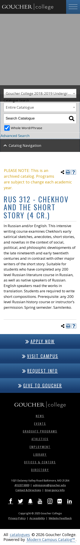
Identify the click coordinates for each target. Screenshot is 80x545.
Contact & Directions (28, 490)
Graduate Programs (40, 431)
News (40, 416)
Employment (40, 447)
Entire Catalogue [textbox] (20, 107)
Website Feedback (60, 518)
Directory (40, 470)
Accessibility (37, 518)
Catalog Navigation (25, 145)
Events (40, 423)
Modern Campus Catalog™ (51, 539)
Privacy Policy (17, 518)
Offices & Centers (40, 462)
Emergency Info (55, 490)
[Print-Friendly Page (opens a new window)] (68, 172)
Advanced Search (15, 135)
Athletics (40, 439)
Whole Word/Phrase (26, 128)
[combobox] (40, 107)
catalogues (20, 534)
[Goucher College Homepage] (27, 7)
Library (40, 454)
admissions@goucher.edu (49, 485)
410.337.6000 (21, 485)
